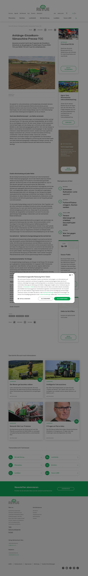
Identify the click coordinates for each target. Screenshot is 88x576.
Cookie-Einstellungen (45, 294)
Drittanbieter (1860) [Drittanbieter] (28, 287)
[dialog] (44, 288)
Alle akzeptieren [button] (62, 298)
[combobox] (70, 275)
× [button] (72, 275)
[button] (24, 298)
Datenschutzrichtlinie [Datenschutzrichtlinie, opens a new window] (63, 294)
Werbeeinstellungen (48, 292)
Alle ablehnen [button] (45, 298)
